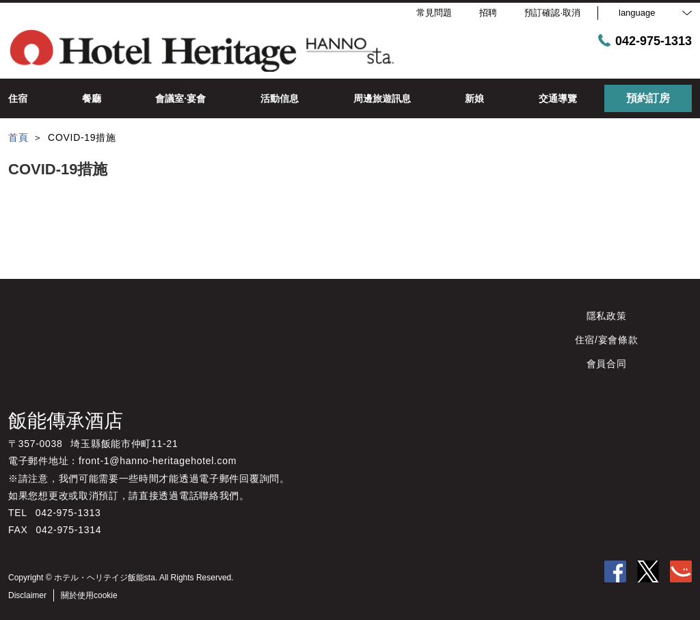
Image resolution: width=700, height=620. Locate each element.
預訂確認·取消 (552, 13)
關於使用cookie (89, 595)
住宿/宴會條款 (606, 339)
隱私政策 (607, 315)
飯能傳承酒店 (65, 420)
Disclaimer (27, 595)
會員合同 (607, 363)
